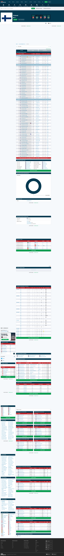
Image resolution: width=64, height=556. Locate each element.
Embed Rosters (48, 48)
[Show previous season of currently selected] (17, 46)
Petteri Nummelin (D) (21, 421)
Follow (15, 19)
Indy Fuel (3, 491)
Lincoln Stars (3, 509)
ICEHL (3, 535)
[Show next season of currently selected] (50, 46)
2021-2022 (17, 312)
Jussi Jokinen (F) (21, 469)
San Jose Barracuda (10, 465)
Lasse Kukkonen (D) (21, 443)
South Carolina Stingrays (10, 487)
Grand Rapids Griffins (4, 467)
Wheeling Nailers (10, 494)
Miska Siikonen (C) (23, 151)
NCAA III (10, 527)
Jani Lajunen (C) (23, 118)
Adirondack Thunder (4, 479)
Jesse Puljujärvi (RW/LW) (24, 140)
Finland (28, 219)
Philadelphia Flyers (10, 426)
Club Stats (45, 50)
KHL (3, 524)
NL (9, 413)
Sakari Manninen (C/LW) (24, 124)
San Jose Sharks (10, 428)
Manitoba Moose (10, 457)
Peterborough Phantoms (33, 364)
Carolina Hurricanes (4, 426)
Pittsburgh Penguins (11, 427)
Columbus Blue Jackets (5, 429)
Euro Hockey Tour (29, 200)
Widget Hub (36, 542)
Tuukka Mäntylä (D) (21, 445)
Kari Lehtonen (28, 166)
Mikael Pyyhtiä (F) (21, 376)
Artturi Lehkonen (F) (22, 378)
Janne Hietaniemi (45, 168)
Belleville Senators (4, 458)
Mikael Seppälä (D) (23, 94)
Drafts (26, 1)
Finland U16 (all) (29, 223)
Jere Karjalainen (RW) (24, 115)
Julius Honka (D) (23, 72)
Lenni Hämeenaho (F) (39, 443)
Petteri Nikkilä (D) (23, 85)
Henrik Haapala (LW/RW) (24, 105)
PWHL (10, 534)
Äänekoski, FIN (38, 91)
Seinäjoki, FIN (37, 116)
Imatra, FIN (37, 88)
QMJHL (3, 415)
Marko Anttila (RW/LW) (24, 102)
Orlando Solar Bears (10, 481)
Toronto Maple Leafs (11, 433)
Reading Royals (10, 483)
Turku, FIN (37, 66)
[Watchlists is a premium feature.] (9, 5)
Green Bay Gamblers (4, 508)
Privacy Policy (37, 545)
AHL (10, 345)
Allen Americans (4, 480)
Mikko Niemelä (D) (23, 83)
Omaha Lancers (10, 503)
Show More (8, 417)
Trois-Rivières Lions (10, 492)
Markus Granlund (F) (22, 375)
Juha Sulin (44, 165)
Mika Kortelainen (28, 168)
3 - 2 (42, 247)
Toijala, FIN (37, 61)
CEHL (10, 518)
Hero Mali (44, 166)
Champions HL (4, 523)
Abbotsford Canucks (4, 456)
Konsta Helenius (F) (21, 370)
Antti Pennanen (28, 165)
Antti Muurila (45, 163)
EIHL (9, 517)
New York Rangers (10, 424)
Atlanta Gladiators (4, 481)
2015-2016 (17, 334)
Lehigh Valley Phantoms (11, 456)
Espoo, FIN (37, 93)
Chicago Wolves (4, 462)
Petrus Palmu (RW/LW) (24, 135)
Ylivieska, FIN (37, 94)
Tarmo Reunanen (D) (24, 91)
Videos (22, 1)
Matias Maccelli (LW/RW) (24, 123)
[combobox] (18, 8)
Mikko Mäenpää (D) (39, 434)
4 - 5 (42, 245)
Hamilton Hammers (4, 468)
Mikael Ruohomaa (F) (22, 373)
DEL (10, 346)
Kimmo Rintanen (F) (21, 513)
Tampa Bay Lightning (11, 432)
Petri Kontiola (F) (21, 419)
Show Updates (21, 19)
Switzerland (37, 245)
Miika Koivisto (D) (23, 75)
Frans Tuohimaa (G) (23, 63)
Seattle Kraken (10, 429)
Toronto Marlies (10, 470)
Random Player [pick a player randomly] (39, 8)
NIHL (39, 364)
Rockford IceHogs (10, 463)
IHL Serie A (10, 515)
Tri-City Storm (10, 506)
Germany (2, 546)
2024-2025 (17, 295)
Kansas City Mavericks (4, 494)
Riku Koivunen (45, 164)
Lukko (31, 373)
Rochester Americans (11, 462)
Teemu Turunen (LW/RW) (24, 154)
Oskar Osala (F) (38, 428)
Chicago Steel (3, 502)
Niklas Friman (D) (23, 69)
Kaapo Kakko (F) (38, 446)
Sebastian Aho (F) (38, 445)
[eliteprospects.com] (3, 2)
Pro (42, 1)
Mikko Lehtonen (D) (24, 77)
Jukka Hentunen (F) (21, 472)
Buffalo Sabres (3, 424)
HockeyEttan (4, 517)
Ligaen (3, 522)
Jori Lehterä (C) (23, 121)
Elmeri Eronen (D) (23, 66)
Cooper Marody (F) (4, 351)
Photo (36, 546)
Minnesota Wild (4, 436)
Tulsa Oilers (9, 493)
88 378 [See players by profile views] (49, 23)
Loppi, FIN (37, 132)
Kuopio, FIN (37, 107)
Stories (31, 1)
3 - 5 (42, 248)
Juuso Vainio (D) (23, 96)
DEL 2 (3, 531)
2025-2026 (17, 289)
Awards (35, 1)
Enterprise (36, 550)
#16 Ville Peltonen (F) (32, 356)
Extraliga (10, 414)
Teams (13, 1)
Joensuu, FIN (37, 135)
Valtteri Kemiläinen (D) (24, 74)
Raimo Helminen (28, 163)
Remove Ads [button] (11, 392)
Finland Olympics (29, 222)
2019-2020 (17, 328)
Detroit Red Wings (4, 432)
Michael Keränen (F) (21, 369)
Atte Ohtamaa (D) (23, 86)
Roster (21, 50)
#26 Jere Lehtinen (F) (43, 356)
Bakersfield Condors (4, 457)
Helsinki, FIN (37, 63)
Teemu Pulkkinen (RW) (24, 142)
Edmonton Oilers (4, 433)
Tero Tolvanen (45, 167)
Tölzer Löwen (32, 369)
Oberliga (4, 532)
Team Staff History (33, 170)
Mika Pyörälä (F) (21, 448)
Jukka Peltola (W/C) (23, 137)
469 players (19, 535)
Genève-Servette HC (33, 375)
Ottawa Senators (10, 425)
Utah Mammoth (10, 434)
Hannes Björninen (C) (24, 104)
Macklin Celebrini (5, 370)
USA (1, 544)
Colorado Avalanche (4, 428)
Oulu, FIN (37, 83)
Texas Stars (9, 469)
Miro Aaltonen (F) (21, 486)
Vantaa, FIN (37, 80)
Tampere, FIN (37, 110)
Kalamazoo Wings (4, 493)
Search (33, 8)
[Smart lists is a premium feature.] (14, 5)
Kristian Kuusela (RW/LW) (24, 116)
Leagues (17, 1)
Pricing (39, 1)
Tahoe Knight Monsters (11, 488)
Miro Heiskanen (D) (21, 372)
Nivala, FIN (37, 86)
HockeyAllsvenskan (5, 515)
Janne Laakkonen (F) (22, 364)
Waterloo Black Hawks (11, 508)
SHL (10, 348)
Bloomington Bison (4, 482)
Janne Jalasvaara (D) (39, 433)
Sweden (30, 242)
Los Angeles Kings (4, 435)
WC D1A (4, 534)
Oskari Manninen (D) (24, 80)
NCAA (3, 412)
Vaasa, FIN (37, 75)
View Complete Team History (33, 337)
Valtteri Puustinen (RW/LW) (25, 143)
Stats (9, 1)
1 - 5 (42, 242)
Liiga (9, 412)
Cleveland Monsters (4, 463)
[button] (48, 5)
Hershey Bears (3, 472)
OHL (3, 414)
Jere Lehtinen (28, 167)
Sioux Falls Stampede (11, 505)
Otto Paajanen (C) (23, 132)
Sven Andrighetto (5, 368)
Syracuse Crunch (10, 468)
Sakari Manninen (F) (39, 419)
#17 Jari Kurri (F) (42, 355)
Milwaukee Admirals (10, 458)
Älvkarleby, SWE (38, 140)
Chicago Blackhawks (4, 427)
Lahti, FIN (37, 58)
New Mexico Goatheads (11, 479)
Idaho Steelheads (4, 490)
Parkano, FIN (37, 145)
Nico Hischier (5, 375)
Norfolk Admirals (10, 480)
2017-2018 (17, 331)
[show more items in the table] (14, 353)
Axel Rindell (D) (4, 348)
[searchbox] (18, 8)
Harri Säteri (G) (23, 61)
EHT (15, 17)
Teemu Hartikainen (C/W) (24, 107)
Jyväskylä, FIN (37, 72)
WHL (3, 413)
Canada (2, 543)
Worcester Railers (10, 496)
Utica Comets (10, 473)
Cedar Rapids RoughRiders (3, 501)
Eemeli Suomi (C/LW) (24, 153)
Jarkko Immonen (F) (39, 416)
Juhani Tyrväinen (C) (24, 156)
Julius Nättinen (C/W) (24, 129)
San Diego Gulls (10, 464)
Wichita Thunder (10, 495)
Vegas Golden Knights (11, 436)
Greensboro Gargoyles (4, 487)
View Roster (25, 385)
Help (36, 544)
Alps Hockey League (11, 514)
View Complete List (33, 380)
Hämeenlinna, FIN (38, 85)
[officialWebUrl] (46, 23)
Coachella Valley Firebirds (4, 465)
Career (36, 551)
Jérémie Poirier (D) (4, 346)
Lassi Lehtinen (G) (23, 58)
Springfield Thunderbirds (10, 467)
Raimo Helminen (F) (39, 448)
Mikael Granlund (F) (21, 516)
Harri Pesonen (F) (21, 418)
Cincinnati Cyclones (4, 483)
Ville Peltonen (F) (21, 416)
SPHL (3, 411)
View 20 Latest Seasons (33, 393)
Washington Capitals (11, 437)
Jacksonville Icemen (4, 492)
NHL (3, 407)
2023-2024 (17, 302)
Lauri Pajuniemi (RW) (24, 134)
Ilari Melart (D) (23, 82)
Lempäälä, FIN (37, 102)
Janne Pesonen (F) (39, 421)
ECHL (10, 524)
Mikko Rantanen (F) (21, 367)
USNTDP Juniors (10, 507)
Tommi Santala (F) (39, 430)
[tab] (21, 51)
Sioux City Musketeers (11, 504)
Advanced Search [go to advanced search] (47, 8)
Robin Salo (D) (23, 93)
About (36, 543)
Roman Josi (4, 373)
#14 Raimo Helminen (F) (32, 355)
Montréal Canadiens (4, 437)
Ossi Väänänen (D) (39, 431)
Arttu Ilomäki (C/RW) (24, 110)
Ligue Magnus (11, 516)
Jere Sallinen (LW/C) (23, 148)
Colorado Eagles (4, 466)
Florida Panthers (4, 434)
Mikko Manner (28, 164)
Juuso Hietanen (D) (21, 431)
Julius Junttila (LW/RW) (24, 113)
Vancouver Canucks (10, 435)
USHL (10, 407)
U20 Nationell (4, 516)
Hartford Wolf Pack (4, 469)
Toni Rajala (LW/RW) (24, 145)
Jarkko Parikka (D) (23, 88)
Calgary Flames (3, 425)
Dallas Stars (31, 367)
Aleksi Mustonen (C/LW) (24, 126)
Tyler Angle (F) (4, 345)
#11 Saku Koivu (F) (20, 356)
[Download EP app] (8, 337)
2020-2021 (17, 320)
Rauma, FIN (37, 69)
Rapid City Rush (10, 482)
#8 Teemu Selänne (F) (21, 355)
